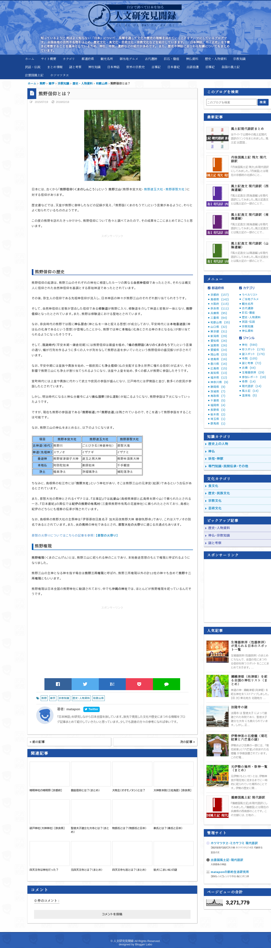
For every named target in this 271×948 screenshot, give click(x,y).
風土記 (250, 390)
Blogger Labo (143, 944)
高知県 (219, 373)
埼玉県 (218, 419)
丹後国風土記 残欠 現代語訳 (248, 159)
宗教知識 (239, 58)
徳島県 (219, 359)
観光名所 (107, 58)
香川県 (219, 363)
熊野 (44, 698)
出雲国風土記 (34, 75)
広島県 (219, 368)
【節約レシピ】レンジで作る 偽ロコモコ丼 (230, 876)
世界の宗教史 (135, 67)
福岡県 (218, 405)
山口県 (219, 326)
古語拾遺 (192, 67)
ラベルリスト (250, 294)
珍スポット (253, 349)
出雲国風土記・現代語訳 (227, 860)
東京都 (219, 331)
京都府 (220, 294)
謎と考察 (75, 67)
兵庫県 (219, 313)
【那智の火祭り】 (107, 535)
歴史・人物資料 (216, 58)
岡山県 (219, 354)
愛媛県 (219, 349)
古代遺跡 (151, 58)
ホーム (29, 58)
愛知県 (219, 340)
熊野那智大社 (175, 189)
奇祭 (249, 381)
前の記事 (37, 741)
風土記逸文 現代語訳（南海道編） (250, 216)
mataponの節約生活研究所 (230, 872)
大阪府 (220, 303)
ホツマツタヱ (59, 75)
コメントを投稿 (112, 914)
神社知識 (94, 67)
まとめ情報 (55, 67)
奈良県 (220, 308)
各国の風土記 (230, 67)
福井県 (219, 377)
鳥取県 (218, 396)
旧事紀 (210, 67)
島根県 (220, 299)
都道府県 (88, 58)
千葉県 (218, 400)
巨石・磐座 (171, 58)
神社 (250, 344)
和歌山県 (98, 698)
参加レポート (254, 377)
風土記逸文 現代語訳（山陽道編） (250, 245)
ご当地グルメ (250, 299)
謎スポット (253, 354)
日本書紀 (173, 67)
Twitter (91, 709)
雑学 (52, 698)
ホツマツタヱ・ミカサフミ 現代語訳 (234, 843)
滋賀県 (219, 345)
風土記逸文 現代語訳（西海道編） (250, 188)
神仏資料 (192, 58)
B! (112, 684)
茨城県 (218, 391)
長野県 (218, 409)
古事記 (156, 67)
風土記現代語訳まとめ (247, 129)
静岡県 (218, 386)
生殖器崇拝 (253, 372)
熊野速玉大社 (153, 189)
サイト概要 (48, 58)
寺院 (250, 358)
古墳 (249, 367)
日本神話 (113, 67)
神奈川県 (219, 382)
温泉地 (249, 395)
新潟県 (219, 336)
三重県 (219, 317)
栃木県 (218, 414)
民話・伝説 (32, 67)
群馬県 (218, 423)
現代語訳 (251, 386)
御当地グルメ (129, 58)
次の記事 (187, 741)
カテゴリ (69, 58)
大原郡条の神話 (218, 864)
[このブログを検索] (231, 102)
